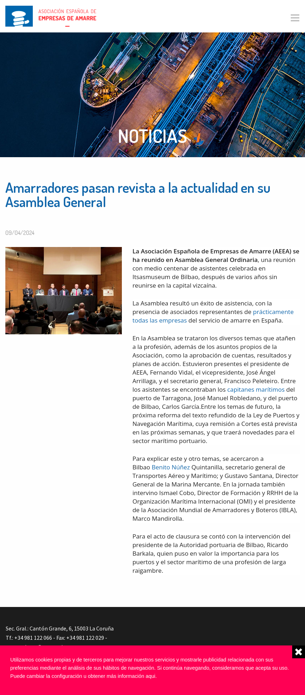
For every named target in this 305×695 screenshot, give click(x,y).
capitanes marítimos (256, 389)
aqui (150, 676)
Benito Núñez (171, 467)
